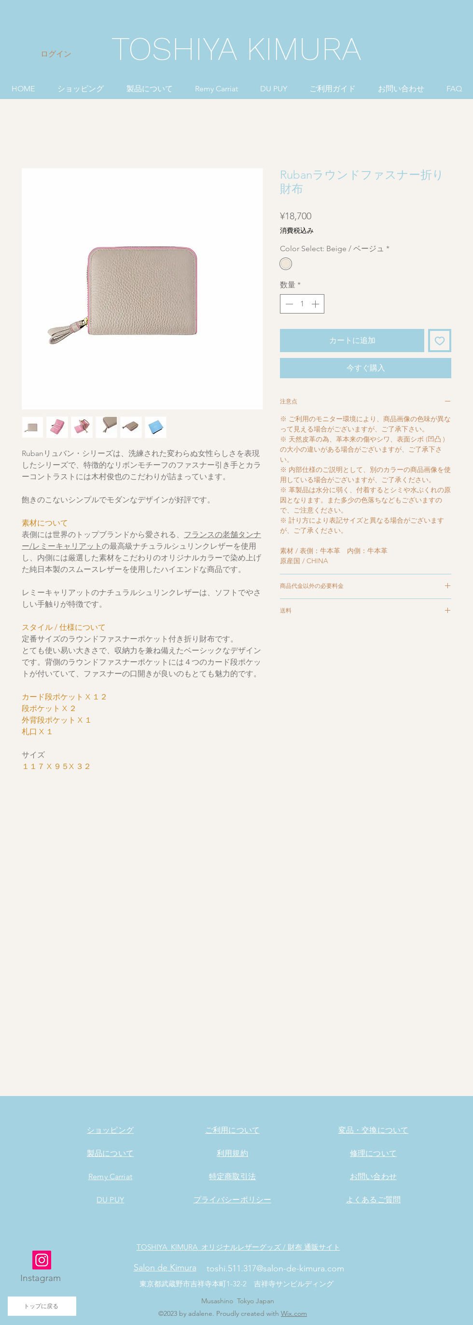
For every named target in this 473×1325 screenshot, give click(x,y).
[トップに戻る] (42, 1306)
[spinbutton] (302, 304)
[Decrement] (288, 304)
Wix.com (294, 1313)
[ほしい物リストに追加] (439, 340)
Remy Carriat (110, 1176)
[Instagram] (41, 1260)
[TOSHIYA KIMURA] (236, 49)
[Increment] (316, 304)
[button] (80, 84)
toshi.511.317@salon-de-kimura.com (275, 1268)
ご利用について (232, 1130)
